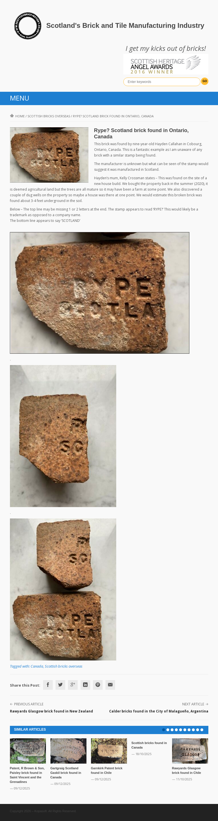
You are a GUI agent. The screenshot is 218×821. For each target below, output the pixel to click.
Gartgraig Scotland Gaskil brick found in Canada (65, 772)
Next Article (193, 704)
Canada (37, 666)
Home (17, 116)
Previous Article (28, 704)
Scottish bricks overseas (48, 116)
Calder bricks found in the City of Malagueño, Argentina (158, 711)
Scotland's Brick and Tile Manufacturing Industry (125, 25)
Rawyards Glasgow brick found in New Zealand (51, 711)
